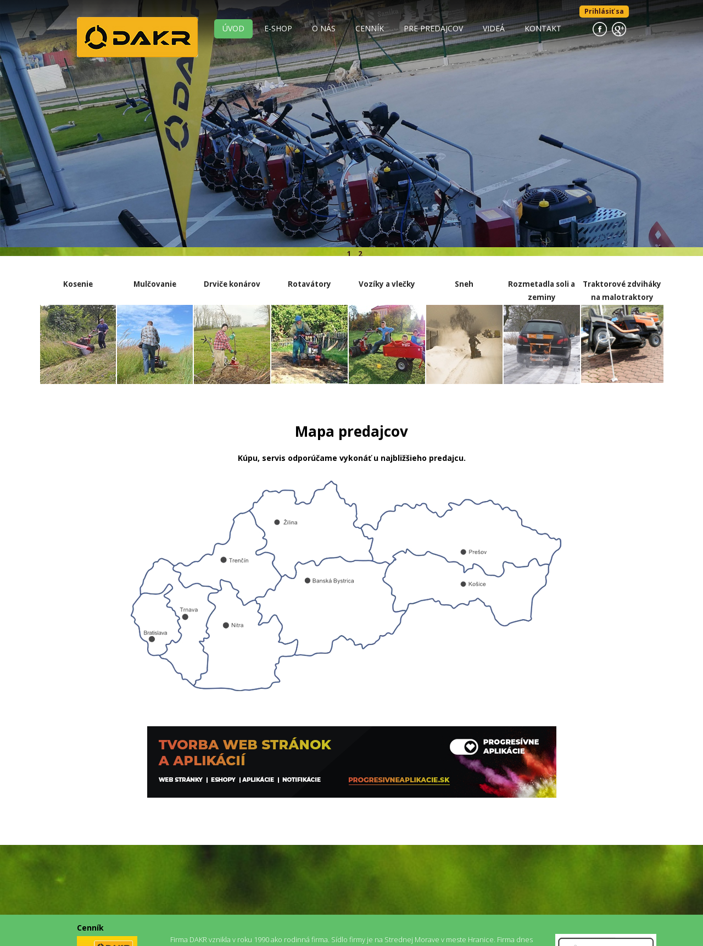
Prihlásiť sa (604, 11)
